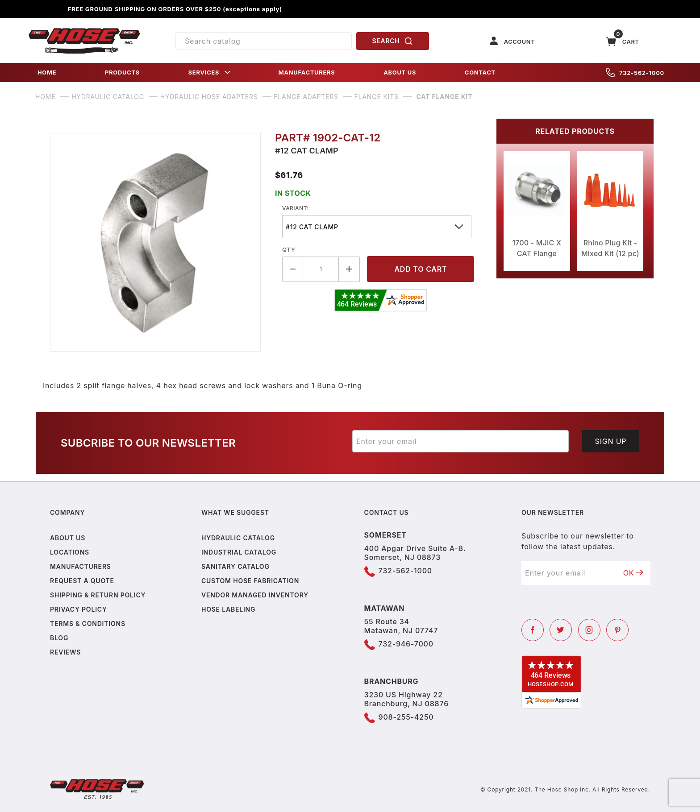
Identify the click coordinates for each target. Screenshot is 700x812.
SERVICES (210, 72)
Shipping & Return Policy (98, 595)
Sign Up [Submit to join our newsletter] (611, 441)
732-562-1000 (635, 72)
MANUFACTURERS (307, 72)
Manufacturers (80, 566)
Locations (69, 552)
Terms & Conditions (87, 623)
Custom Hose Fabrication (250, 580)
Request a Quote (82, 580)
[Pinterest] (617, 630)
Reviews (65, 652)
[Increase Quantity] (349, 269)
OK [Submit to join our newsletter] (633, 572)
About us (67, 538)
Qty (288, 249)
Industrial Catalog (238, 552)
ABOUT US (399, 72)
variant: (295, 208)
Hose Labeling (228, 609)
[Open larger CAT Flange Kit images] (155, 242)
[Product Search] (263, 41)
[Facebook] (532, 630)
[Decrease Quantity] (292, 269)
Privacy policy (78, 609)
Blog (59, 638)
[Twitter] (561, 630)
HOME (47, 72)
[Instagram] (589, 630)
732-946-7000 (406, 643)
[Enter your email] (460, 441)
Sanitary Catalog (235, 566)
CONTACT (480, 72)
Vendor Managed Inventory (254, 595)
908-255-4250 (406, 717)
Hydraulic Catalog (238, 538)
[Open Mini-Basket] (622, 41)
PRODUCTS (122, 72)
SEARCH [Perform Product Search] (392, 41)
